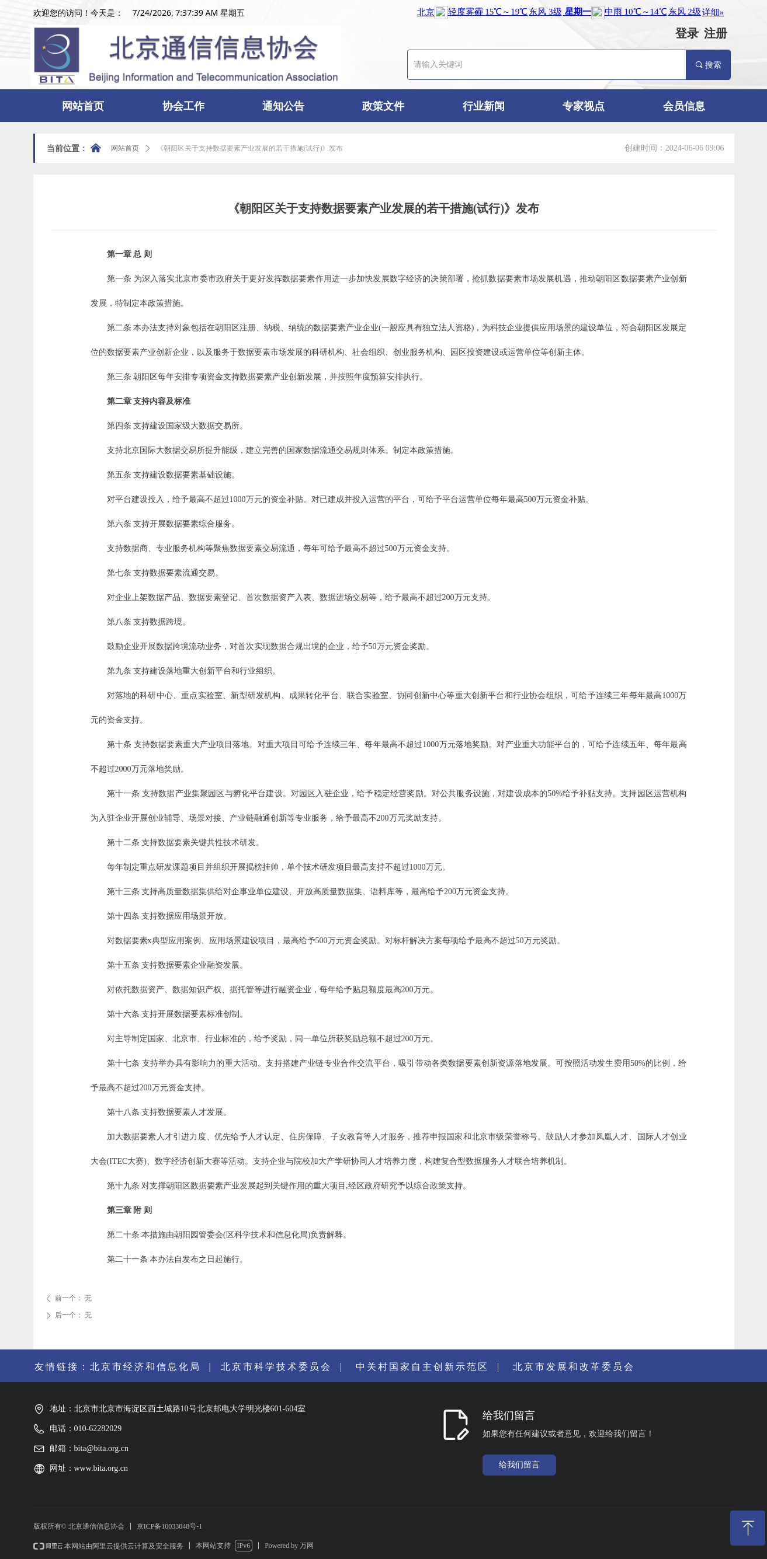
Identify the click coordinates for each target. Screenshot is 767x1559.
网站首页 (125, 148)
